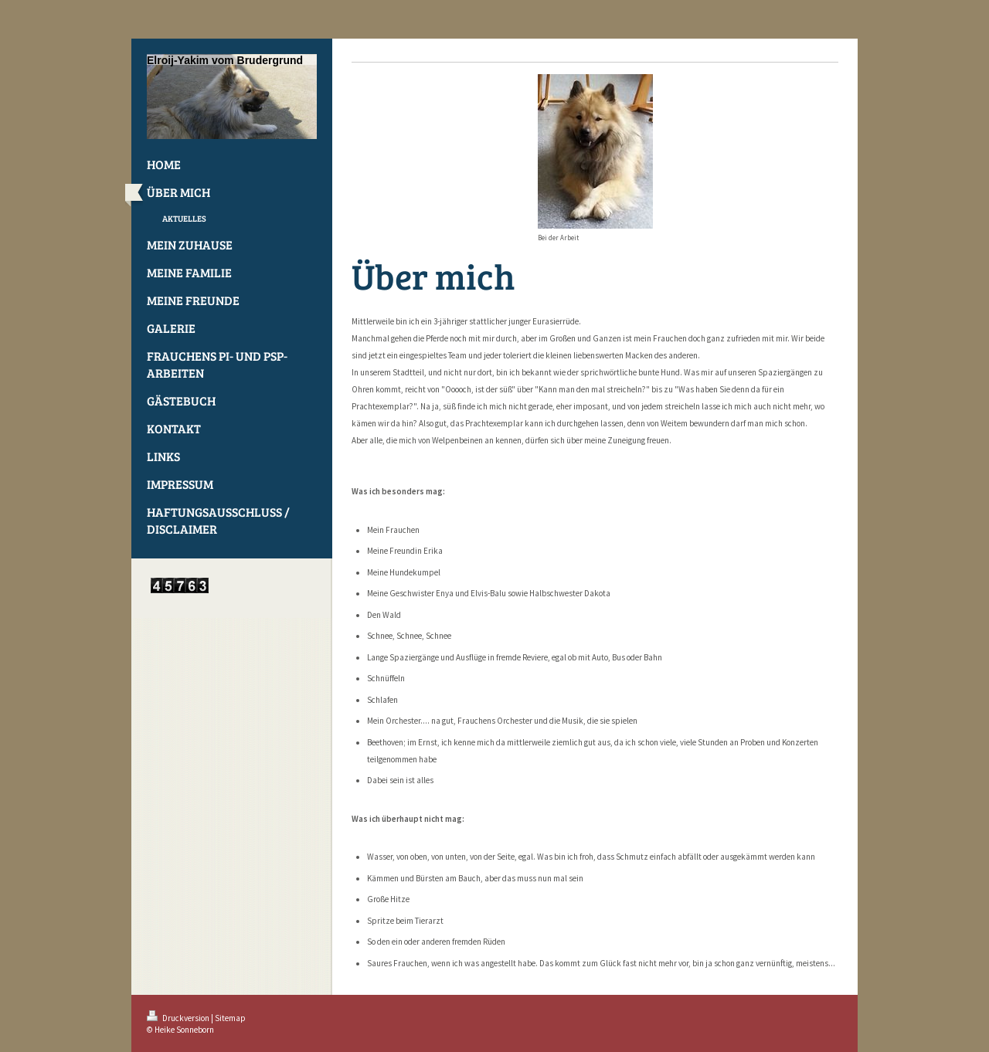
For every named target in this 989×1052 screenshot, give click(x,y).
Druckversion (179, 1018)
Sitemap (230, 1018)
